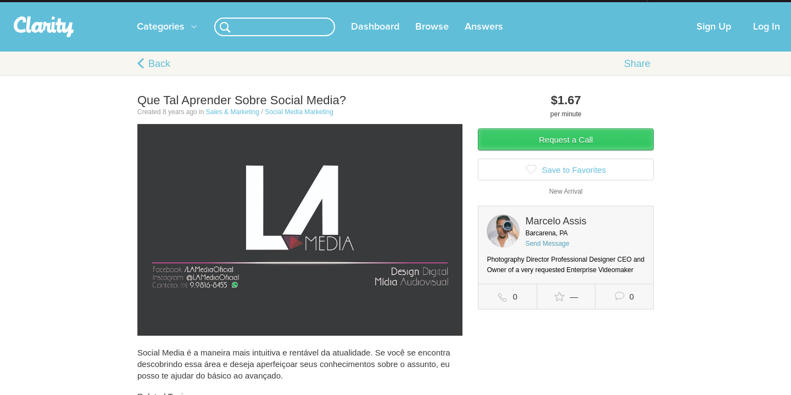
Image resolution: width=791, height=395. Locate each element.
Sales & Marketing (232, 123)
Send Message (547, 254)
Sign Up (714, 38)
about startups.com (686, 7)
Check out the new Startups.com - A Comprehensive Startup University (527, 7)
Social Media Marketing (299, 123)
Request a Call (566, 150)
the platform (120, 6)
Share (637, 74)
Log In (766, 38)
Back (159, 74)
